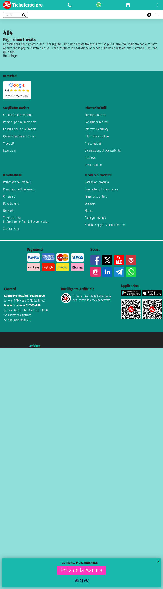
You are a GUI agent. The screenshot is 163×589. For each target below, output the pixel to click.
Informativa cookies (97, 136)
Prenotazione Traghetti (17, 182)
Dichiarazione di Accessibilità (103, 150)
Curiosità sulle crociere (17, 115)
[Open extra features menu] (15, 15)
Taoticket (34, 346)
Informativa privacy (96, 129)
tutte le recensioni (17, 96)
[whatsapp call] (98, 5)
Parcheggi (90, 158)
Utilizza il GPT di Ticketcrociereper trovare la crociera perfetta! (86, 298)
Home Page (10, 56)
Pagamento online (96, 196)
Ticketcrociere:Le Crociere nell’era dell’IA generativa (25, 220)
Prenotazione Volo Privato (19, 189)
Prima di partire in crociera (19, 122)
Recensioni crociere (97, 182)
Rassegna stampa (95, 218)
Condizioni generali (97, 122)
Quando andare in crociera (19, 136)
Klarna (89, 211)
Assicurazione (93, 143)
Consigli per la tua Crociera (19, 129)
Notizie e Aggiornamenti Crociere (105, 225)
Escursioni (9, 150)
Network (8, 211)
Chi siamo (9, 196)
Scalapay (90, 203)
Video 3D (8, 143)
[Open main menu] (157, 14)
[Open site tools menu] (157, 5)
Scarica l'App (11, 229)
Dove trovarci (11, 203)
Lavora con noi (94, 165)
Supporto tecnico (95, 115)
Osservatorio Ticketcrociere (101, 189)
